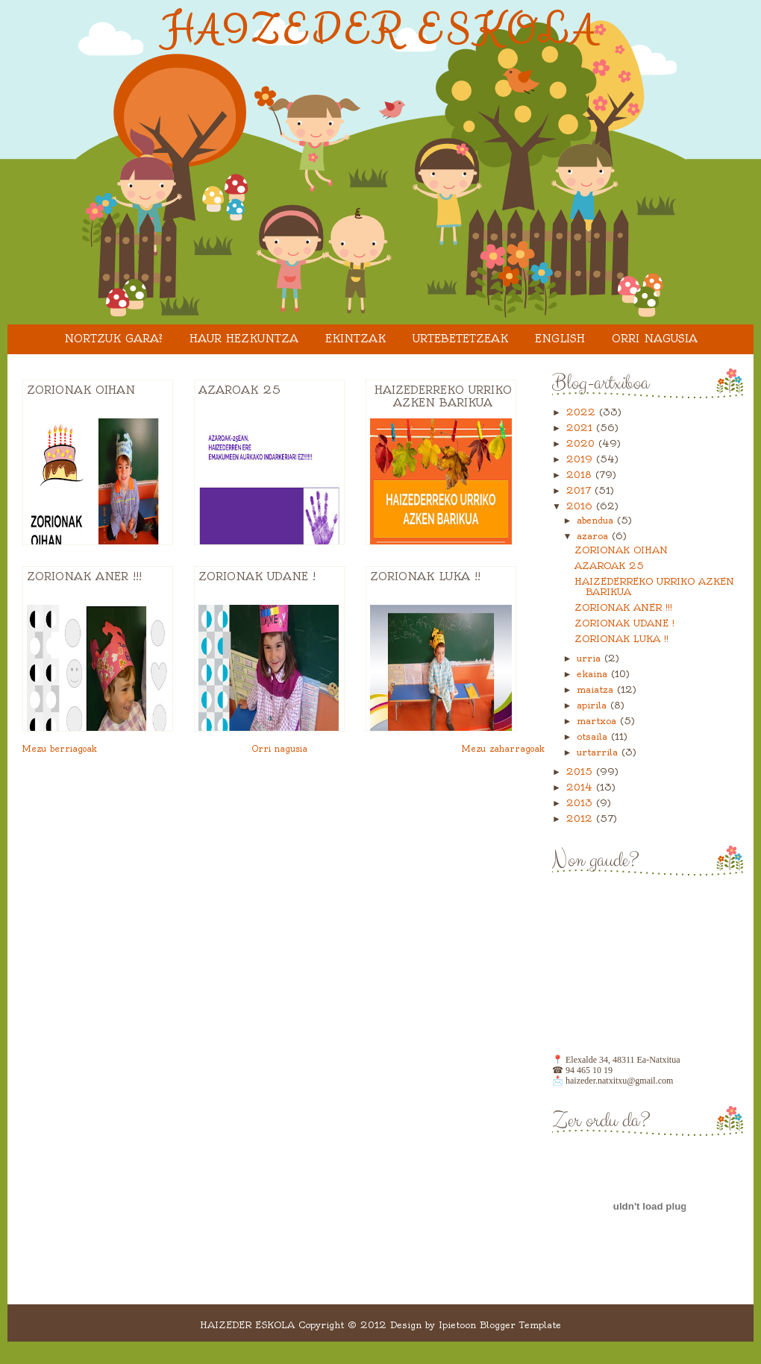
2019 (581, 459)
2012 (581, 818)
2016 (581, 506)
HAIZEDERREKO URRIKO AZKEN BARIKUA (443, 396)
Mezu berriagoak (59, 749)
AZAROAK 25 (239, 390)
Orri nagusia (655, 338)
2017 (580, 490)
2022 (582, 412)
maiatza (597, 689)
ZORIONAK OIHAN (81, 390)
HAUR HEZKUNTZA (244, 338)
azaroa (594, 535)
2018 (580, 474)
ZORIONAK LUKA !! (425, 576)
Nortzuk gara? (113, 338)
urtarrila (599, 752)
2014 (581, 787)
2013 (581, 802)
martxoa (598, 720)
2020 (582, 443)
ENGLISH (560, 338)
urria (590, 658)
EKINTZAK (355, 338)
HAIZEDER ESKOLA (380, 30)
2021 (581, 427)
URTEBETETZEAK (460, 338)
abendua (597, 520)
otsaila (594, 736)
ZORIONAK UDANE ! (257, 576)
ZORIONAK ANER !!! (84, 576)
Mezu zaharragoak (503, 749)
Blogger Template (520, 1324)
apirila (593, 705)
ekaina (594, 673)
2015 (581, 771)
